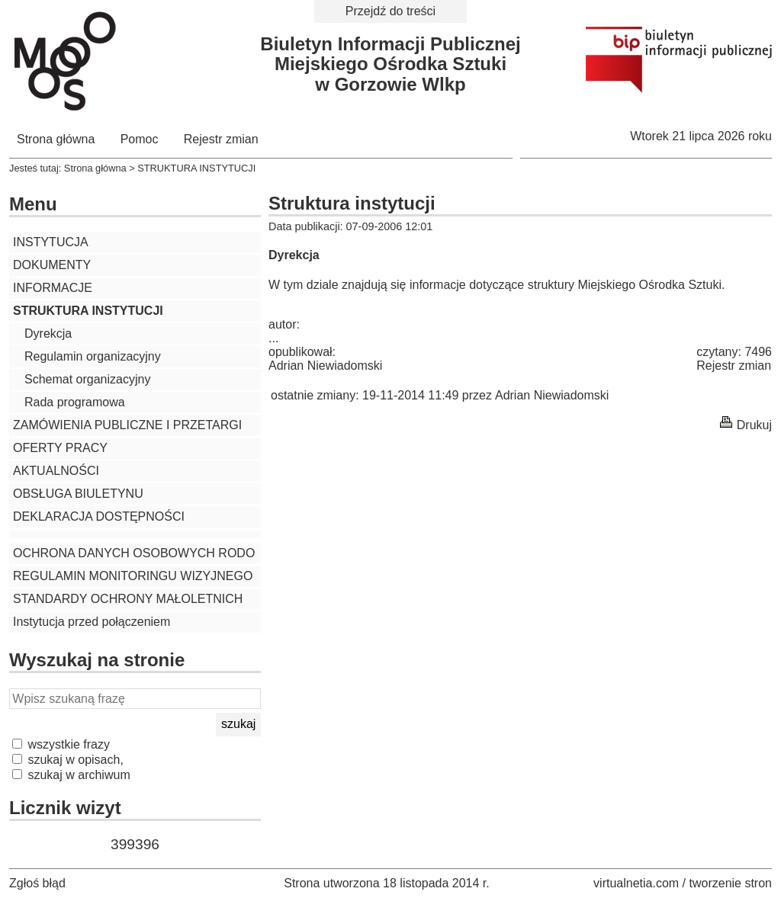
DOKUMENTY (52, 264)
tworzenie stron (731, 883)
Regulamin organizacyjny (92, 356)
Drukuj (754, 425)
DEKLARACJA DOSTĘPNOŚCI (99, 516)
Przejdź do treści (390, 11)
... (273, 338)
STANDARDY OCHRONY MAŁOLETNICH (128, 598)
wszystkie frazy (61, 744)
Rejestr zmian (221, 139)
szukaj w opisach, (68, 759)
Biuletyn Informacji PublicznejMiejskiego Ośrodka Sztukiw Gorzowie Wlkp (390, 64)
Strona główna (56, 139)
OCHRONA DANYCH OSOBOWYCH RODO (134, 553)
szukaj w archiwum (71, 774)
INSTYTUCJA (50, 242)
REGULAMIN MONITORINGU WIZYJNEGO (132, 575)
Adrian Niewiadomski (325, 365)
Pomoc (140, 139)
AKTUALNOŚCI (56, 470)
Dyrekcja (48, 333)
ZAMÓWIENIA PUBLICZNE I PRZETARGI (127, 425)
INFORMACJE (52, 287)
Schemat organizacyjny (87, 379)
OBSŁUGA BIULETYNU (78, 493)
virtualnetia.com (636, 883)
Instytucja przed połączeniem (91, 621)
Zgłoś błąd (37, 883)
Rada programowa (74, 402)
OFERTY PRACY (60, 447)
